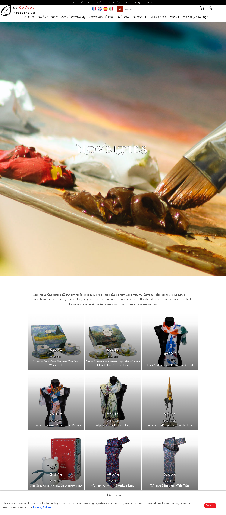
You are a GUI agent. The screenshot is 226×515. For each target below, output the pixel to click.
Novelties (42, 17)
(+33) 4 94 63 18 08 (90, 2)
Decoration (139, 17)
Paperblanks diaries (101, 17)
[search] (152, 9)
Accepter (210, 505)
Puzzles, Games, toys (195, 17)
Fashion (174, 17)
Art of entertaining (73, 17)
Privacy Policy (42, 507)
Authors (29, 17)
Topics (54, 17)
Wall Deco (123, 17)
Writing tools (158, 17)
